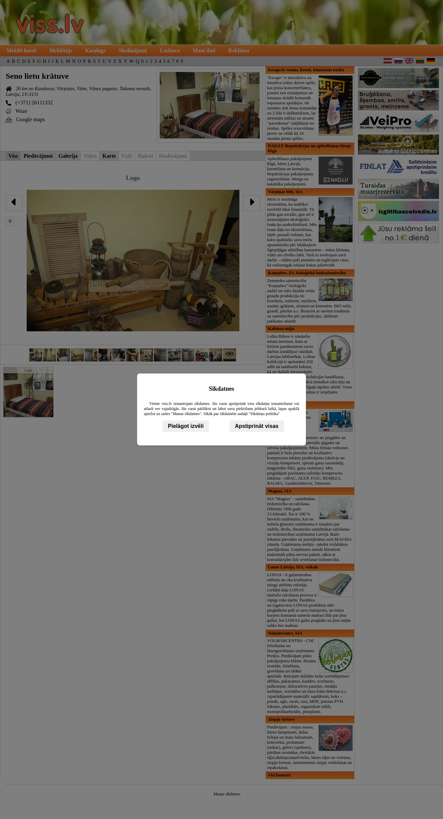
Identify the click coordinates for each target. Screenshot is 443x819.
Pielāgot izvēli (186, 426)
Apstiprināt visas (257, 426)
